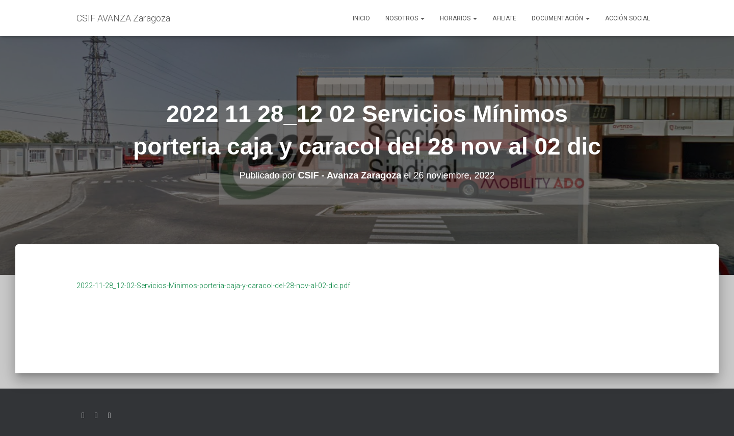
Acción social (627, 18)
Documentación (561, 18)
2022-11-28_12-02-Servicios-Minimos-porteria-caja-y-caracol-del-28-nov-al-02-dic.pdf (213, 285)
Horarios (458, 18)
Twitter (83, 415)
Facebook (96, 415)
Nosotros (405, 18)
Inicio (361, 18)
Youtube (109, 415)
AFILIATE (504, 18)
